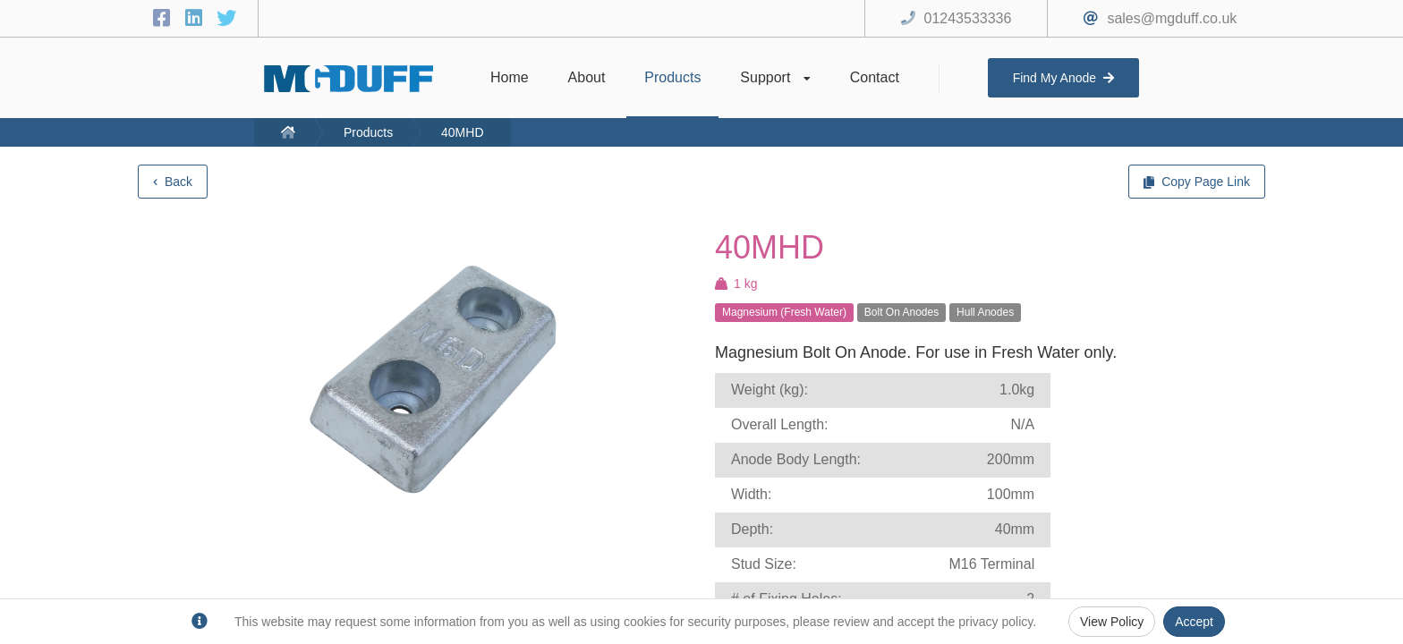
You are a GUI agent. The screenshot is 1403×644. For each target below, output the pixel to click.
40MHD (462, 132)
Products (368, 132)
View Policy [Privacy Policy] (1112, 621)
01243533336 (968, 18)
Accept (1194, 621)
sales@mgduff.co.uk (1172, 18)
